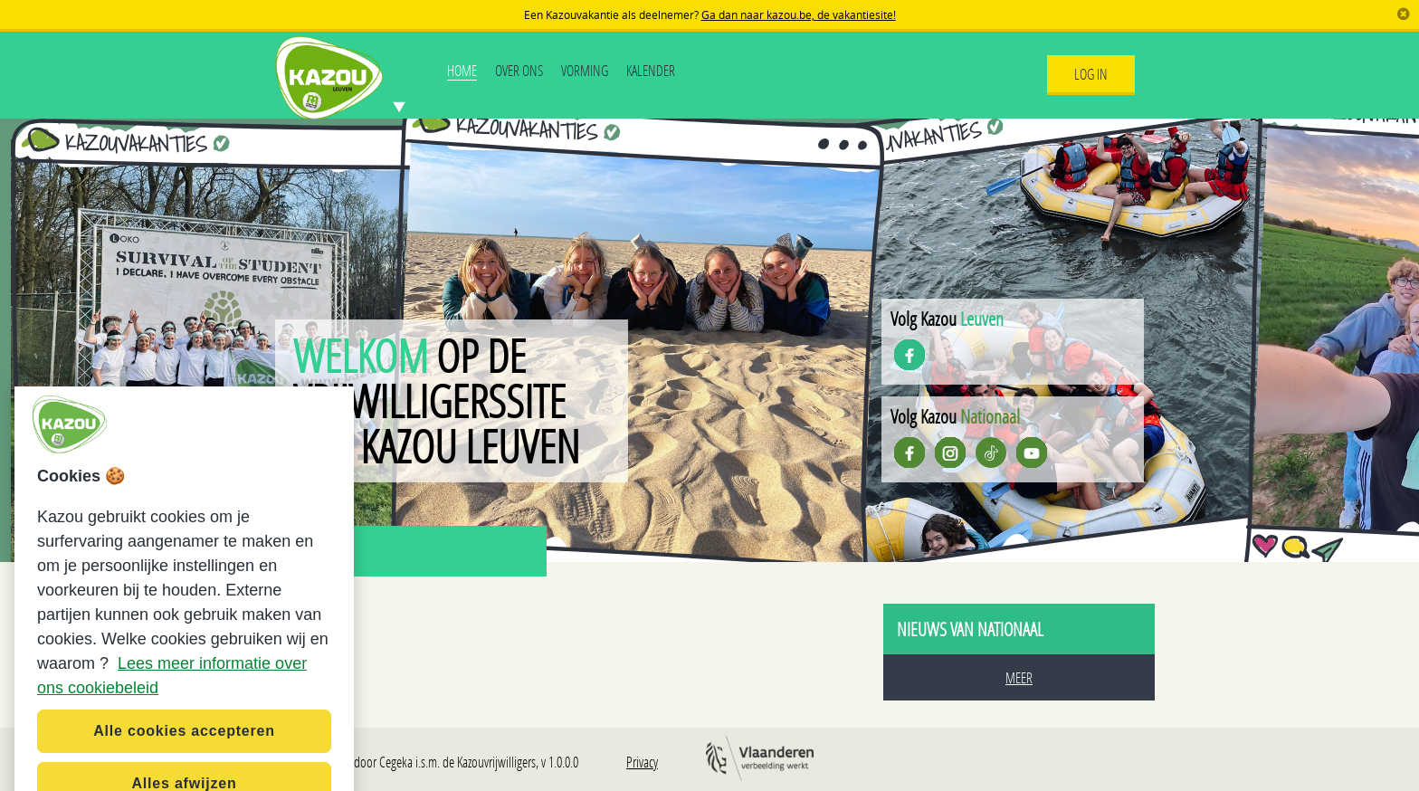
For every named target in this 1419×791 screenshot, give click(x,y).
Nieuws (313, 551)
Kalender (650, 70)
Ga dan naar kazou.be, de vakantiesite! (798, 14)
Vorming (584, 70)
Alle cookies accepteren (184, 750)
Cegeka (396, 761)
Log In (1091, 73)
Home (462, 70)
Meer (1019, 677)
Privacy (642, 761)
